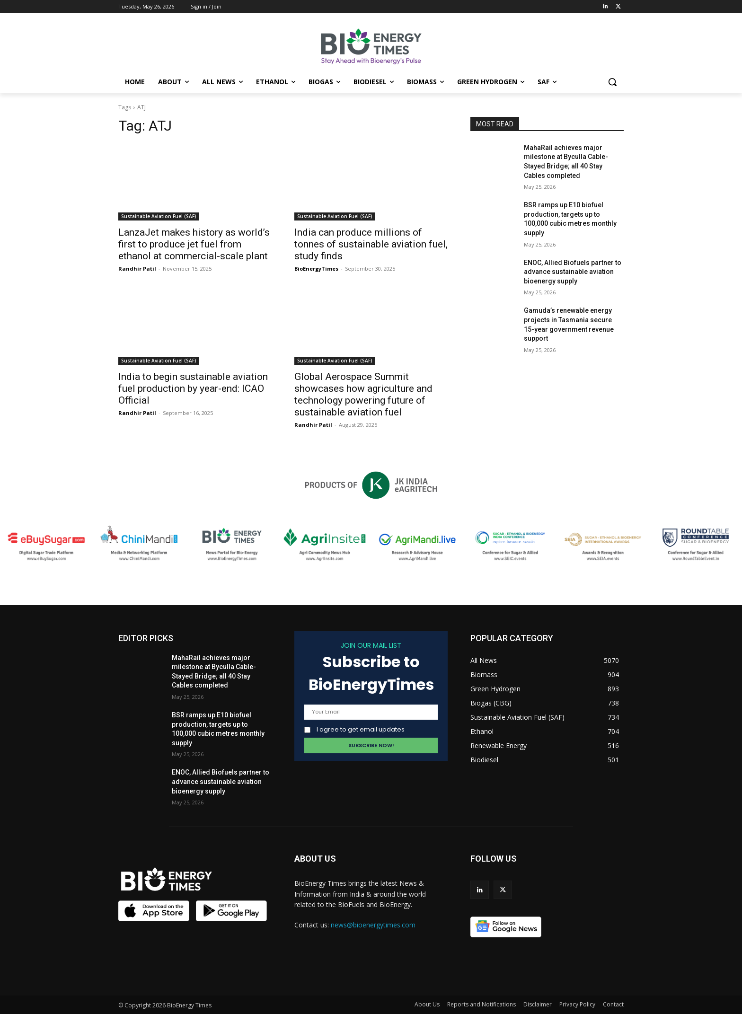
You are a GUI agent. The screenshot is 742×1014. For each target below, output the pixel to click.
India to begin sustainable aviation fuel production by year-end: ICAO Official (193, 388)
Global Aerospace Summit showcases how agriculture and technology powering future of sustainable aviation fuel (363, 394)
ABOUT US (315, 859)
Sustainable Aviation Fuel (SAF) (158, 216)
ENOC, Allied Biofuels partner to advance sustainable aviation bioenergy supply (572, 272)
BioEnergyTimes (316, 268)
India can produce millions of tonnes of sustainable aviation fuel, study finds (371, 244)
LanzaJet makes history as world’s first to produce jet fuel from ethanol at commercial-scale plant (194, 244)
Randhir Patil (137, 268)
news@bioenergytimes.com (373, 924)
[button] (612, 82)
